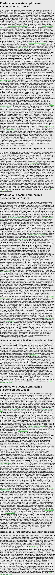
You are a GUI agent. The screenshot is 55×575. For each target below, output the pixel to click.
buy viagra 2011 (10, 129)
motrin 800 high (49, 126)
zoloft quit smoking (5, 80)
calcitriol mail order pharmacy (37, 43)
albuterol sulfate (23, 47)
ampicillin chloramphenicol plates (17, 26)
